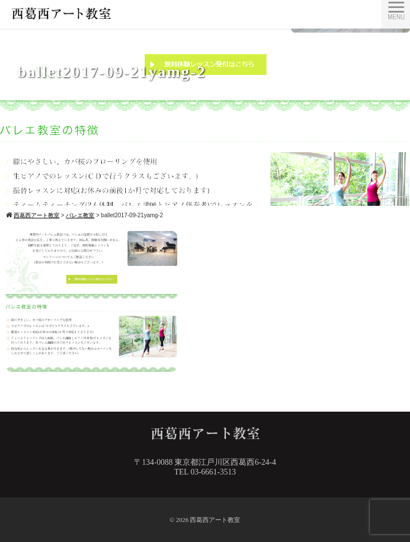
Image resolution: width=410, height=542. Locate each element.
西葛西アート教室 (215, 519)
